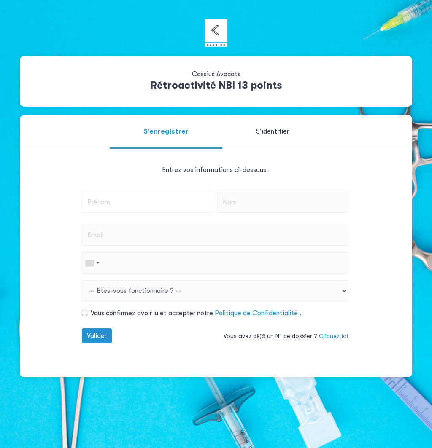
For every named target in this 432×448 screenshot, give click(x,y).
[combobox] (92, 263)
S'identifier (272, 131)
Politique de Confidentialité (257, 313)
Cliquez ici (333, 336)
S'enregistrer (166, 131)
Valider (97, 336)
